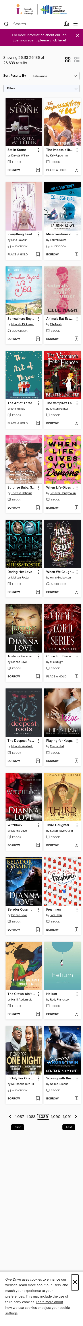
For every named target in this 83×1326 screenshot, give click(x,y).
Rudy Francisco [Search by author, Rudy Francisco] (59, 999)
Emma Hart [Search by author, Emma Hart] (57, 746)
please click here (51, 40)
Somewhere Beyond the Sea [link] (22, 319)
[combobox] (32, 24)
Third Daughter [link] (57, 825)
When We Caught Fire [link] (60, 572)
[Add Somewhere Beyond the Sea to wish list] (38, 339)
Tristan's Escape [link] (19, 656)
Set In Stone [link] (17, 150)
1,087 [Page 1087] (19, 1116)
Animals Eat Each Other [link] (60, 319)
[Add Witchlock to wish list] (38, 845)
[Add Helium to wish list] (76, 1014)
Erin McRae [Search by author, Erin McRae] (18, 409)
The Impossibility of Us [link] (60, 150)
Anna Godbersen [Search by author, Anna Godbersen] (60, 577)
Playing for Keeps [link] (59, 741)
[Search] (6, 24)
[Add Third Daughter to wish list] (76, 845)
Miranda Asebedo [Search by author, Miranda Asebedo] (22, 746)
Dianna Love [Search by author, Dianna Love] (19, 662)
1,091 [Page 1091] (67, 1116)
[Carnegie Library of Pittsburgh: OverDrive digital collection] (41, 9)
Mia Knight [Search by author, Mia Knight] (56, 662)
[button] (68, 61)
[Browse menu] (75, 24)
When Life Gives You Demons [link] (60, 488)
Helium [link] (51, 994)
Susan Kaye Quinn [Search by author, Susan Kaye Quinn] (61, 831)
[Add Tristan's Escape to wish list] (38, 677)
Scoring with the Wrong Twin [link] (60, 1079)
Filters (11, 88)
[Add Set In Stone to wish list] (38, 170)
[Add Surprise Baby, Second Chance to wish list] (38, 508)
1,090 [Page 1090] (55, 1116)
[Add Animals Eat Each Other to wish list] (76, 339)
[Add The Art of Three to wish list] (38, 423)
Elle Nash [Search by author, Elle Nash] (56, 324)
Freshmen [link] (53, 910)
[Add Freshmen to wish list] (76, 930)
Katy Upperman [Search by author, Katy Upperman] (59, 155)
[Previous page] (10, 1117)
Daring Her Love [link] (20, 572)
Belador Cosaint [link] (20, 910)
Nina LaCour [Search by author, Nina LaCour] (19, 240)
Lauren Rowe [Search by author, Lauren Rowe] (58, 240)
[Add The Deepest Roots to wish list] (38, 761)
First (18, 1127)
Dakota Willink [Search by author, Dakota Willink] (20, 155)
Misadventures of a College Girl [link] (60, 234)
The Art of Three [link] (20, 403)
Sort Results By (14, 76)
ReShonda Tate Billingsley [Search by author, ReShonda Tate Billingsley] (24, 1084)
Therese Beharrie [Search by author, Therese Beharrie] (21, 493)
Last (69, 1127)
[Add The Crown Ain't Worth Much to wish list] (38, 1014)
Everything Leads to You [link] (22, 234)
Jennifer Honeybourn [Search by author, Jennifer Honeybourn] (63, 493)
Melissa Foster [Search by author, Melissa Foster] (20, 577)
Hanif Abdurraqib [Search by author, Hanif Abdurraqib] (21, 999)
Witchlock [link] (15, 825)
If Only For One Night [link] (22, 1079)
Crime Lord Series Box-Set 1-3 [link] (60, 656)
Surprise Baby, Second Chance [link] (22, 488)
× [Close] (75, 1282)
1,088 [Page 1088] (30, 1116)
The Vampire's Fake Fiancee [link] (60, 403)
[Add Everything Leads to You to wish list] (38, 255)
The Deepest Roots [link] (22, 741)
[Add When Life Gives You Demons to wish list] (76, 508)
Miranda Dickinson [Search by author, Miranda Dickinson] (22, 324)
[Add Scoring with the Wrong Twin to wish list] (76, 1099)
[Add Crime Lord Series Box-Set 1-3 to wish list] (76, 677)
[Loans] (66, 24)
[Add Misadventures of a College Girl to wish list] (76, 255)
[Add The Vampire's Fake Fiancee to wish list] (76, 423)
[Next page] (76, 1117)
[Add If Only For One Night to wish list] (38, 1099)
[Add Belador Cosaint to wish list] (38, 930)
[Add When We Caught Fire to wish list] (76, 592)
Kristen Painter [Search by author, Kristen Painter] (59, 409)
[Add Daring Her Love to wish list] (38, 592)
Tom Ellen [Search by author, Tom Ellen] (56, 915)
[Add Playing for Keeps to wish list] (76, 761)
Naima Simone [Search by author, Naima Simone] (59, 1084)
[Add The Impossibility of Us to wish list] (76, 170)
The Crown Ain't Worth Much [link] (22, 994)
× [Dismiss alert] (77, 35)
